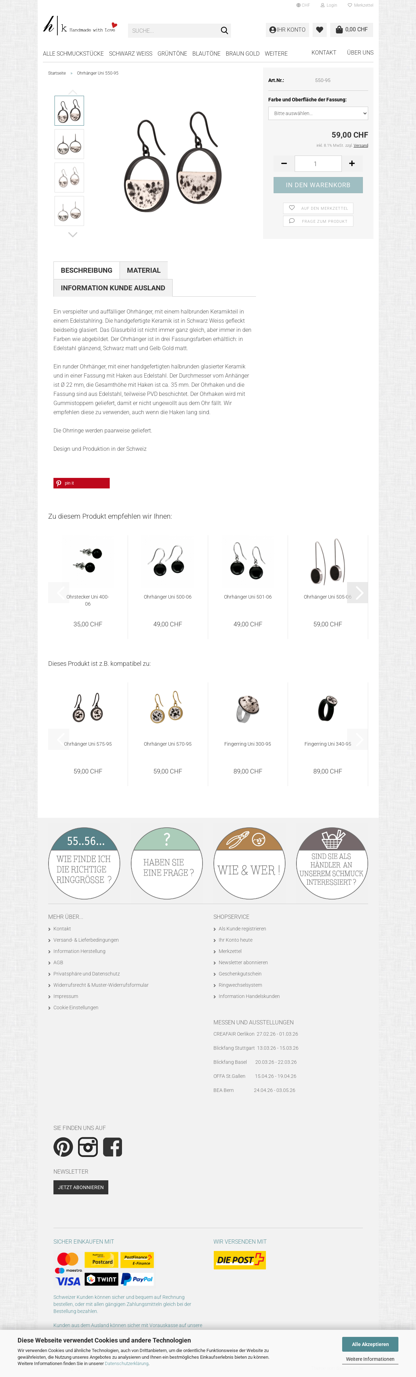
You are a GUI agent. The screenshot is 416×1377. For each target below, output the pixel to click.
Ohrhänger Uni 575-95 (88, 744)
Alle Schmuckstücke (73, 53)
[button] (303, 5)
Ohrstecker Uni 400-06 (87, 600)
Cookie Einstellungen (75, 1007)
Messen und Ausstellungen (253, 1022)
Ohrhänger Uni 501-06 (248, 597)
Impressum (65, 996)
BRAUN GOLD (243, 53)
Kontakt (324, 52)
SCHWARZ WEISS (130, 53)
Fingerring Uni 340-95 (328, 744)
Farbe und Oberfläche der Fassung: (307, 99)
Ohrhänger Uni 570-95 (168, 744)
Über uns (360, 52)
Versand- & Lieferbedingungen (86, 940)
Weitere (276, 53)
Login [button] (329, 5)
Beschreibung (87, 270)
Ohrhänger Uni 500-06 (168, 597)
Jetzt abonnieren (81, 1187)
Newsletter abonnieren (243, 962)
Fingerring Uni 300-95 (247, 744)
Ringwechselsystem (240, 985)
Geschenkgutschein (240, 974)
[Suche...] (224, 31)
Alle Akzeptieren (370, 1344)
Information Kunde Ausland (113, 288)
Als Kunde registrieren (242, 928)
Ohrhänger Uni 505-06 (328, 597)
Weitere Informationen (370, 1359)
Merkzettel (360, 5)
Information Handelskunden (249, 996)
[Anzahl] (318, 164)
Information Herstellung (79, 951)
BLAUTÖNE (206, 53)
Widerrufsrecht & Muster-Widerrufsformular (101, 985)
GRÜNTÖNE (172, 53)
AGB (58, 962)
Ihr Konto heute (235, 940)
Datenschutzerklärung (126, 1363)
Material (144, 270)
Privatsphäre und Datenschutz (86, 974)
